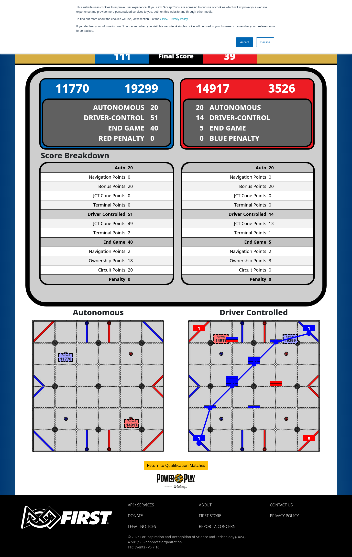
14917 (213, 88)
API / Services (141, 505)
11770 (72, 88)
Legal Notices (142, 526)
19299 (141, 88)
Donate (135, 515)
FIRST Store (210, 515)
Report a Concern (217, 526)
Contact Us (281, 505)
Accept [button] (244, 42)
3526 (281, 88)
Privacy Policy (174, 19)
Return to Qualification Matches (176, 465)
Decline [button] (265, 42)
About (205, 505)
